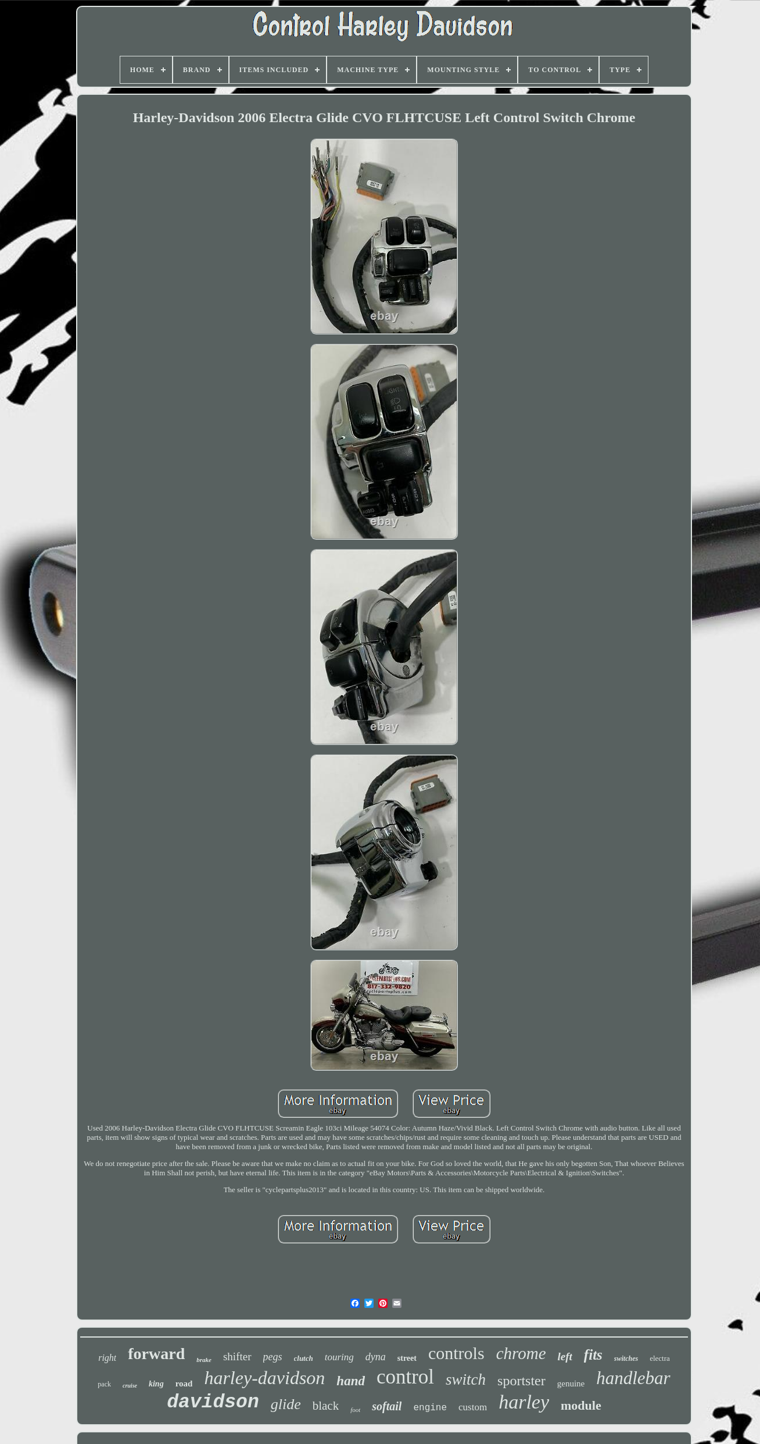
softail (386, 1406)
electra (660, 1358)
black (326, 1406)
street (407, 1358)
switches (626, 1358)
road (184, 1383)
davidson (213, 1402)
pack (104, 1384)
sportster (521, 1380)
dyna (375, 1357)
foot (355, 1409)
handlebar (633, 1378)
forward (156, 1354)
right (107, 1358)
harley (524, 1402)
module (581, 1405)
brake (203, 1359)
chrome (521, 1353)
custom (472, 1407)
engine (430, 1408)
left (565, 1356)
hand (350, 1381)
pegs (272, 1357)
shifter (237, 1356)
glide (286, 1404)
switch (466, 1379)
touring (339, 1357)
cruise (130, 1385)
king (156, 1383)
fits (593, 1355)
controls (456, 1353)
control (405, 1376)
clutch (303, 1358)
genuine (571, 1383)
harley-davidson (264, 1377)
